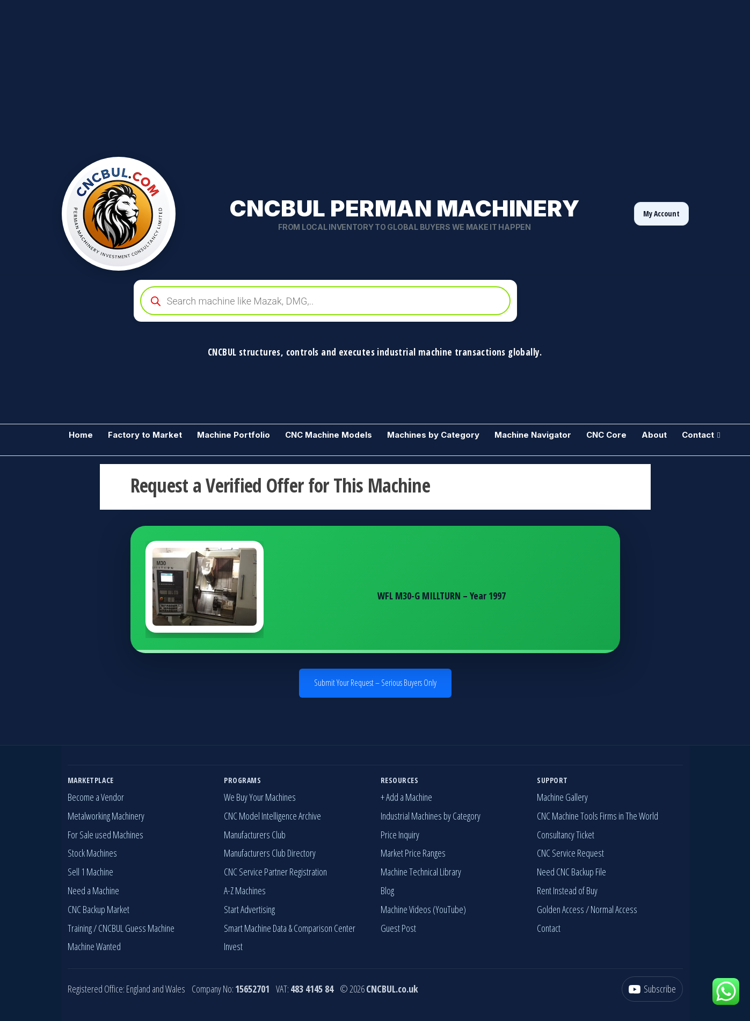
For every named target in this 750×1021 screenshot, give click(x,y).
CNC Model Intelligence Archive (272, 815)
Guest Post (398, 928)
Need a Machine (93, 890)
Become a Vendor (96, 797)
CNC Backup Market (98, 909)
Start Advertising (249, 909)
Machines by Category (433, 435)
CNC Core (606, 435)
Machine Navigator (532, 435)
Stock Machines (92, 852)
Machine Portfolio (233, 435)
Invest (233, 946)
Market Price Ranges (413, 852)
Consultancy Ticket (565, 834)
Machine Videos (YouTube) (423, 909)
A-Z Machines (245, 890)
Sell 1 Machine (90, 871)
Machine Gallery (562, 797)
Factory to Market (145, 435)
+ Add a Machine (406, 797)
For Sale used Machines (105, 834)
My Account (661, 213)
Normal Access (614, 909)
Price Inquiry (400, 834)
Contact (698, 435)
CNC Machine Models (328, 435)
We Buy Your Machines (260, 797)
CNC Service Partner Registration (275, 871)
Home (81, 435)
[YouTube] (652, 989)
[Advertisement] (322, 75)
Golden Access (560, 909)
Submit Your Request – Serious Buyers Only (375, 683)
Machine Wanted (94, 946)
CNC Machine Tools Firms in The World (597, 815)
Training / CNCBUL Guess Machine (121, 928)
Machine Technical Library (421, 871)
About (654, 435)
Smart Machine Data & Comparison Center (289, 928)
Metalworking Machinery (106, 815)
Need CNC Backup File (571, 871)
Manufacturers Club (255, 834)
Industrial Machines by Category (430, 815)
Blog (387, 890)
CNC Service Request (570, 852)
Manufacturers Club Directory (270, 852)
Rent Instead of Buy (567, 890)
